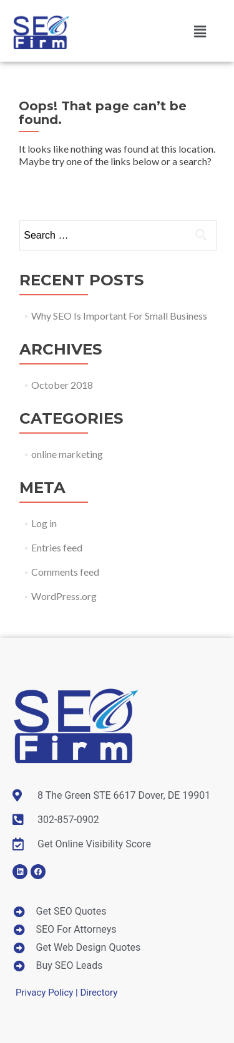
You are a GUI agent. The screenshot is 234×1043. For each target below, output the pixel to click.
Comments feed (65, 572)
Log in (44, 523)
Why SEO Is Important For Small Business (119, 315)
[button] (199, 31)
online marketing (67, 454)
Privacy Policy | (48, 992)
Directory (98, 992)
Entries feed (56, 547)
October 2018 (62, 385)
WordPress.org (64, 596)
